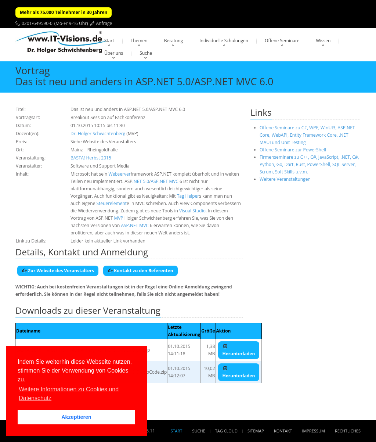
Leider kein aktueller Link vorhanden (107, 241)
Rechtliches (348, 431)
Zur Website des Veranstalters (58, 270)
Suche (146, 53)
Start (109, 40)
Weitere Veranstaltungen (285, 179)
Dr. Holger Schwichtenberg (97, 133)
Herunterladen (239, 350)
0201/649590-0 (37, 23)
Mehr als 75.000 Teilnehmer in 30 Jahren (63, 12)
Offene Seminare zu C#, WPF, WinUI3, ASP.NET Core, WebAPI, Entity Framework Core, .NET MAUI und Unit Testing (307, 135)
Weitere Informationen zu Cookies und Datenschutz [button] (69, 393)
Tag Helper (188, 196)
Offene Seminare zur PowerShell (293, 150)
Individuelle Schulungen (223, 40)
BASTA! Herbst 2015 (90, 158)
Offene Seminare (282, 40)
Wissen (323, 40)
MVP (118, 218)
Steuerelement (112, 203)
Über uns (113, 53)
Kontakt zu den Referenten (140, 270)
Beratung (173, 40)
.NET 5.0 (141, 181)
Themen (139, 40)
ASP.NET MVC (164, 181)
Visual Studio (192, 211)
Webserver (119, 174)
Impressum (313, 431)
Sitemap (255, 431)
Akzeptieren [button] (76, 417)
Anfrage (104, 23)
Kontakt (283, 431)
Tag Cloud (226, 431)
